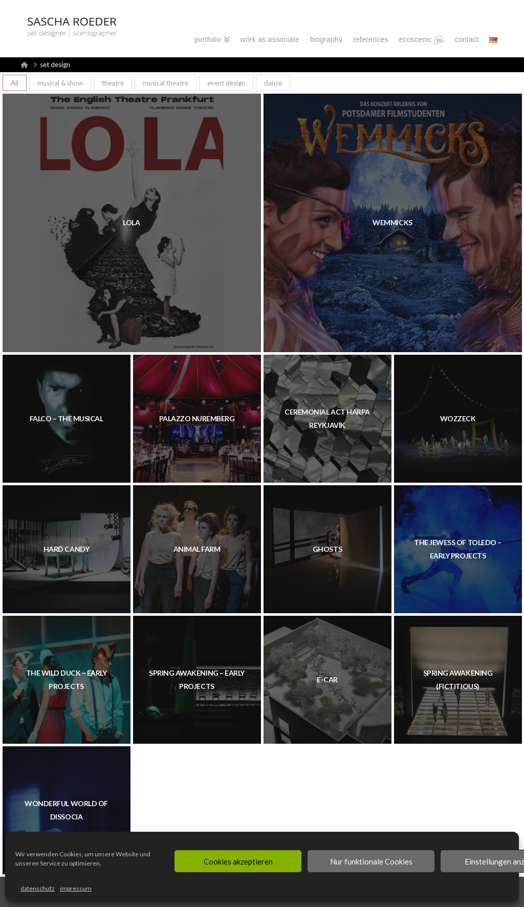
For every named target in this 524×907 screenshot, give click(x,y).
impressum (76, 888)
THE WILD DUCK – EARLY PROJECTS (66, 679)
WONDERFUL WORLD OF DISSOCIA (66, 810)
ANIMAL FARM (197, 549)
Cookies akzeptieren (238, 861)
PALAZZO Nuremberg (197, 418)
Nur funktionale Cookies (371, 861)
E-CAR (327, 679)
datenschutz (37, 888)
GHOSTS (327, 549)
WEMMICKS (392, 222)
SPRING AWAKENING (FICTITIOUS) (457, 679)
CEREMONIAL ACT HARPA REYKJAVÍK (327, 418)
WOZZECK (458, 418)
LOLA (131, 222)
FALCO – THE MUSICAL (66, 418)
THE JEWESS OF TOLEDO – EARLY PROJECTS (457, 549)
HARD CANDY (66, 549)
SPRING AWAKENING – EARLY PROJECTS (196, 679)
